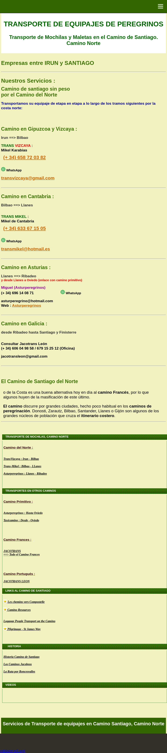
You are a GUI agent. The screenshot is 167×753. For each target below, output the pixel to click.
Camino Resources (17, 610)
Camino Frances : (17, 539)
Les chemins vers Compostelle (26, 602)
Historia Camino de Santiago (21, 656)
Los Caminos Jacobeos (17, 664)
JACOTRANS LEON (16, 581)
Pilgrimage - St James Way (24, 629)
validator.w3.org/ (12, 751)
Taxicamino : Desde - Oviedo (21, 520)
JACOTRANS (12, 551)
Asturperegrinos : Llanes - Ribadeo (25, 473)
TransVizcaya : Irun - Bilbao (21, 459)
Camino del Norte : (18, 447)
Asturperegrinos (26, 305)
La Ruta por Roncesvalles (19, 671)
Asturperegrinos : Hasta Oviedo (23, 513)
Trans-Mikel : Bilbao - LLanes (22, 466)
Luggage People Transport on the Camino (29, 621)
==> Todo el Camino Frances (21, 554)
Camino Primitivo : (18, 501)
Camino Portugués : (19, 574)
